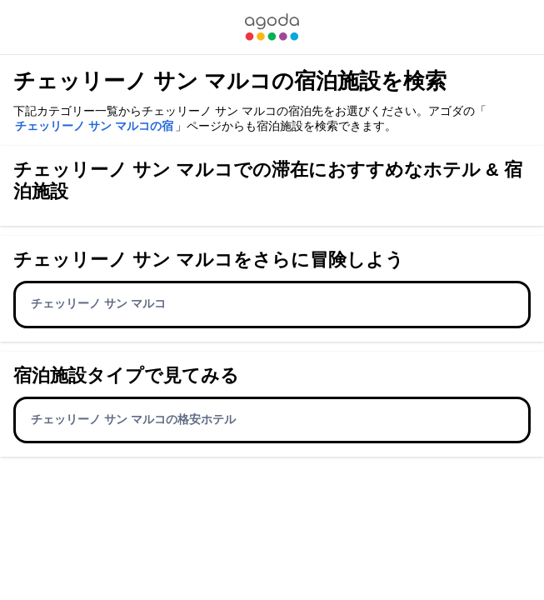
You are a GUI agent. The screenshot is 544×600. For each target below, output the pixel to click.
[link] (271, 27)
